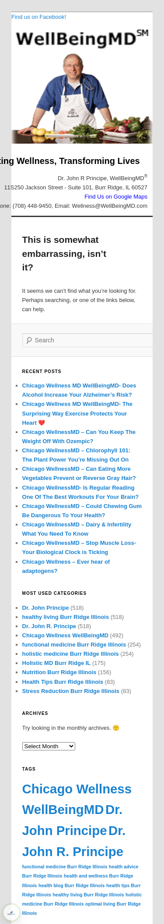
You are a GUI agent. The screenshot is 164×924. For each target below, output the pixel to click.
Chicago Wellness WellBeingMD (65, 635)
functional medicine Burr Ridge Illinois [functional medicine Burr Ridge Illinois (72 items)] (65, 866)
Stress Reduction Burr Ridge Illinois (70, 691)
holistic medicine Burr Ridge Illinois (70, 653)
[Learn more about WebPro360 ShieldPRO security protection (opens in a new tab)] (11, 912)
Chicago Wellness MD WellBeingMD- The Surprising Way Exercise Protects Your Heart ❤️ (77, 413)
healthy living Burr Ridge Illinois (65, 617)
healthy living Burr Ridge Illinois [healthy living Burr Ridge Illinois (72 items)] (88, 894)
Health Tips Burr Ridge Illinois (62, 682)
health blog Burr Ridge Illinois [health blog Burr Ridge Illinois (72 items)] (71, 885)
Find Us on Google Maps (115, 196)
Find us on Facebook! (38, 17)
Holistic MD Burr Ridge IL (56, 663)
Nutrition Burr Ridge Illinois (59, 672)
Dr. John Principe (45, 607)
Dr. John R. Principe (49, 626)
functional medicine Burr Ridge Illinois (74, 644)
